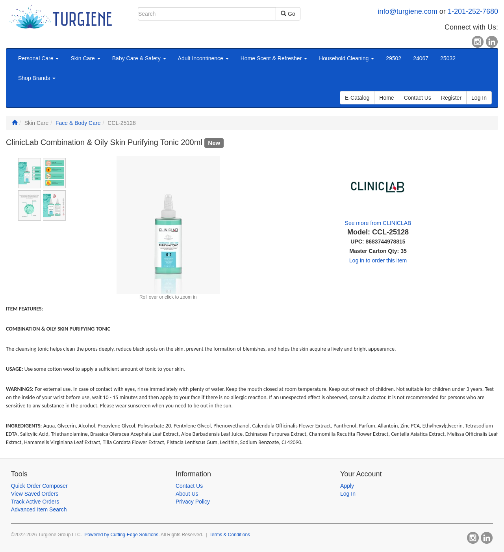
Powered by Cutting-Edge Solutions (121, 534)
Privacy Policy (193, 501)
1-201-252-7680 (473, 11)
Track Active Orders (35, 501)
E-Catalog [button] (357, 98)
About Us (187, 494)
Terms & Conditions (229, 534)
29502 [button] (393, 58)
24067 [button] (420, 58)
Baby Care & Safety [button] (139, 58)
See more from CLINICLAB (378, 223)
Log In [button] (479, 98)
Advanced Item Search (39, 509)
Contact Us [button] (417, 98)
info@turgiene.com (407, 11)
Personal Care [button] (38, 58)
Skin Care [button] (85, 58)
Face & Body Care (78, 123)
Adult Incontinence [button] (203, 58)
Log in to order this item (378, 260)
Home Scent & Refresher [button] (274, 58)
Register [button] (451, 98)
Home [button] (386, 98)
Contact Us (189, 486)
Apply (347, 486)
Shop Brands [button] (37, 78)
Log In (348, 494)
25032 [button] (448, 58)
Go (288, 14)
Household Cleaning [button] (346, 58)
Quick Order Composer (39, 486)
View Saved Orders (34, 494)
